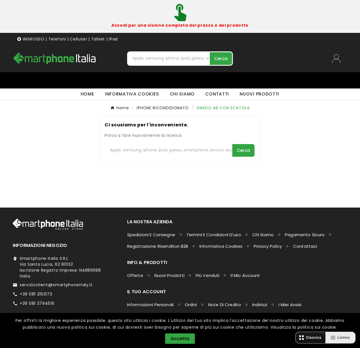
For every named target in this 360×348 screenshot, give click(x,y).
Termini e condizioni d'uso (213, 235)
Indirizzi (259, 305)
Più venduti (208, 275)
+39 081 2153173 (36, 294)
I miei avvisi (289, 305)
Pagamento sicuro (305, 235)
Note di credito (224, 305)
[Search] (221, 58)
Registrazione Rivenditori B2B (157, 246)
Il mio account (245, 275)
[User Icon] (339, 58)
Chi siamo (263, 235)
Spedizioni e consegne (151, 235)
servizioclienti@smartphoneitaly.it (56, 285)
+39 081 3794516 (37, 303)
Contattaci (305, 246)
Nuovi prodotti (169, 275)
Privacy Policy (268, 246)
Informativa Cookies (220, 246)
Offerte (135, 275)
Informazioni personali (150, 305)
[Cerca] (169, 58)
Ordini (191, 305)
